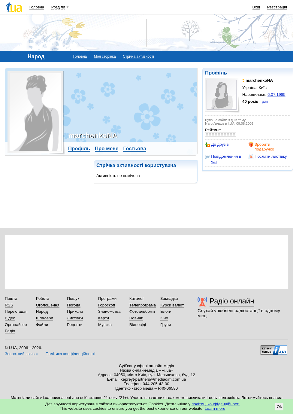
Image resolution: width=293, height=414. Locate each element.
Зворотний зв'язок (21, 354)
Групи (165, 324)
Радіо (10, 331)
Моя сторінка (105, 56)
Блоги (165, 311)
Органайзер (16, 324)
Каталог (136, 298)
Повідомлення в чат (223, 158)
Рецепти (75, 324)
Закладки (169, 298)
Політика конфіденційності (70, 354)
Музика (105, 324)
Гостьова (134, 148)
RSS (9, 305)
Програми (107, 298)
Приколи (75, 311)
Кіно (164, 318)
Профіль (216, 73)
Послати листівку (268, 156)
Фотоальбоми (142, 311)
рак (265, 101)
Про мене (107, 148)
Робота (42, 298)
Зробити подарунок (261, 146)
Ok (279, 406)
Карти (103, 318)
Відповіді (137, 324)
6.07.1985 (276, 94)
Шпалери (44, 318)
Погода (73, 305)
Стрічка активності (138, 56)
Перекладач (16, 311)
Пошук (73, 298)
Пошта (11, 298)
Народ (42, 311)
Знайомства (109, 311)
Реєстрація (277, 7)
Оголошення (47, 305)
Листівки (75, 318)
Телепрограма (142, 305)
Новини (136, 318)
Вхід (256, 7)
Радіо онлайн (232, 301)
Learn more (215, 408)
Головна (36, 7)
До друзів (217, 144)
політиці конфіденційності (216, 404)
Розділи (58, 7)
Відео (10, 318)
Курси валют (172, 305)
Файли (42, 324)
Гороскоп (106, 305)
